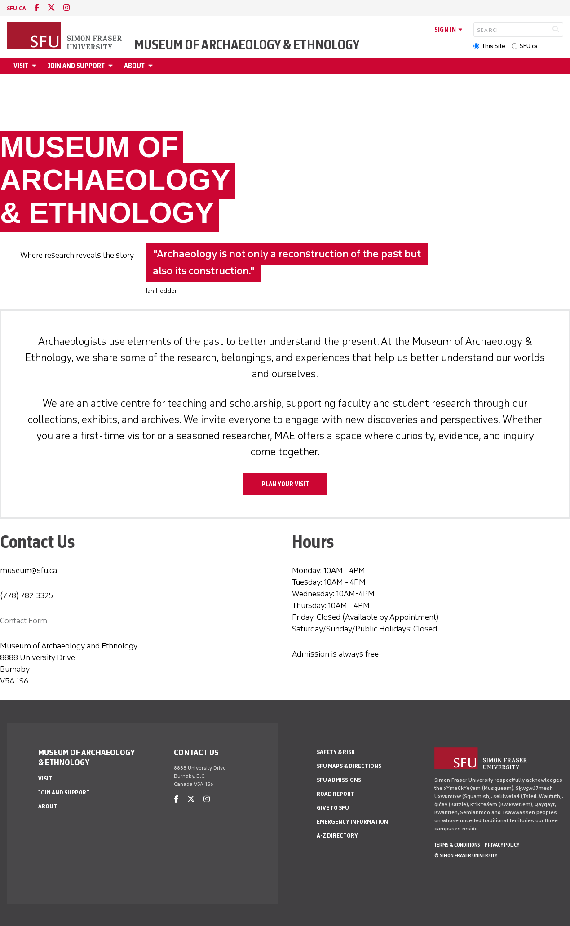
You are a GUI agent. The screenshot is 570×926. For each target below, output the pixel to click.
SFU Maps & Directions (349, 766)
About (134, 66)
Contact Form (23, 621)
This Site (493, 46)
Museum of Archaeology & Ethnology (247, 45)
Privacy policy (502, 845)
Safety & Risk (336, 752)
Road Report (335, 794)
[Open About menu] (151, 66)
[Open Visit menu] (35, 66)
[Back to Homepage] (65, 36)
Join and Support (76, 66)
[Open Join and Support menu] (111, 66)
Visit (20, 66)
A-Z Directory (337, 835)
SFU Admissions (339, 780)
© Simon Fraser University (465, 855)
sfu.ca (16, 8)
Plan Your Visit (285, 484)
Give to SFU (333, 807)
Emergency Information (352, 821)
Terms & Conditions (457, 845)
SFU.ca (529, 46)
